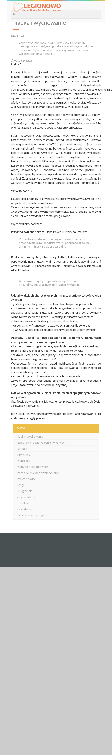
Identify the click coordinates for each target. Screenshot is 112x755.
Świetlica (23, 503)
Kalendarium (25, 509)
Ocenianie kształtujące (31, 515)
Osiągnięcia (24, 491)
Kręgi (20, 485)
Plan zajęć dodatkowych (32, 466)
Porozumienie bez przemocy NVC (38, 472)
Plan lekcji (23, 460)
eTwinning (23, 454)
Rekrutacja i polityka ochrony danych (41, 442)
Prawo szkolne (26, 479)
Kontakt (22, 448)
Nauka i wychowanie (30, 436)
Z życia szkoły (26, 497)
